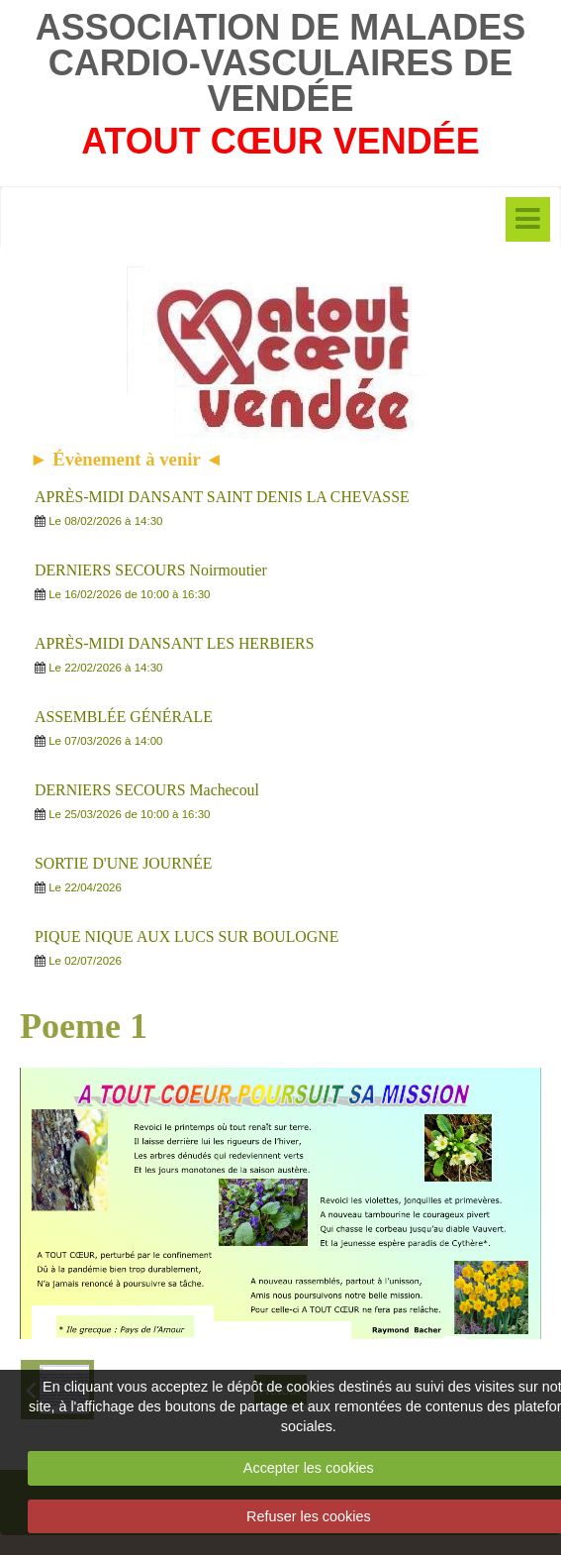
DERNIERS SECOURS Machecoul (147, 789)
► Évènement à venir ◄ (127, 459)
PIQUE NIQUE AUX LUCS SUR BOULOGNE (186, 936)
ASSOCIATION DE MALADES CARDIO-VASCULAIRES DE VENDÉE (280, 63)
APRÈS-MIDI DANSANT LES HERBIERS (174, 643)
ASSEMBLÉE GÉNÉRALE (124, 716)
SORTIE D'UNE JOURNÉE (124, 863)
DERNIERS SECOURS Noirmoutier (151, 570)
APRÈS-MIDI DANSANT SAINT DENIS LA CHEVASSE (222, 496)
